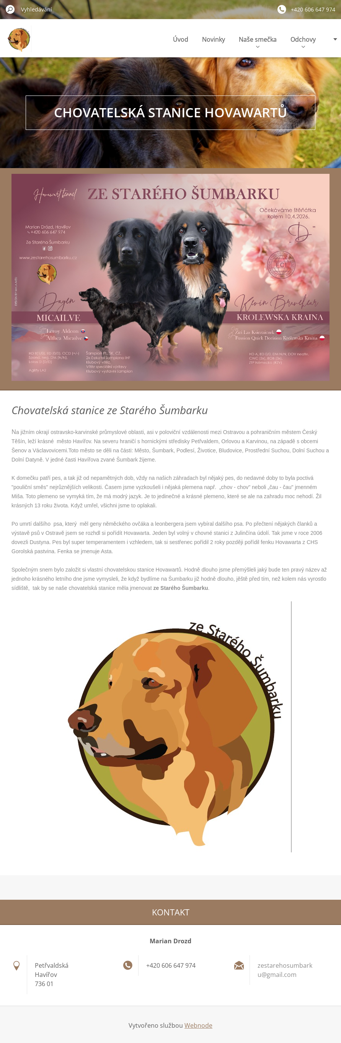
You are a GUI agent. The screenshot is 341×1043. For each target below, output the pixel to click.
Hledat (10, 9)
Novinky (213, 39)
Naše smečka (258, 41)
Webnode (198, 1025)
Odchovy (303, 41)
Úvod (180, 39)
